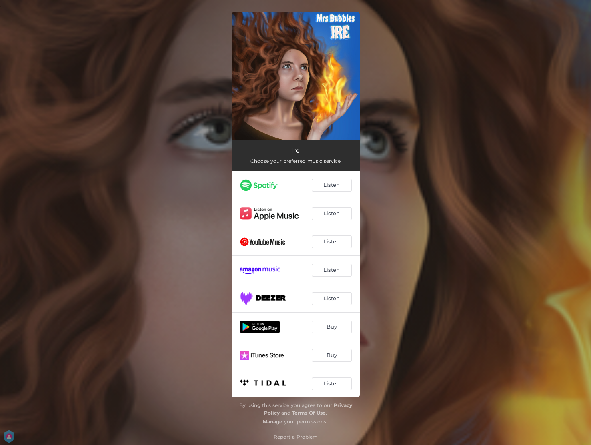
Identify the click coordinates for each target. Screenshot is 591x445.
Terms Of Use (309, 413)
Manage (272, 422)
